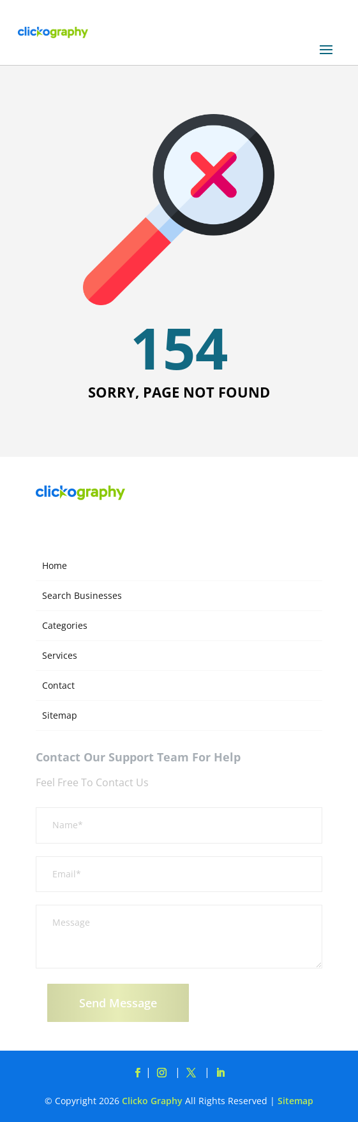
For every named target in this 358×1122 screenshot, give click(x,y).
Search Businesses (82, 595)
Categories (64, 625)
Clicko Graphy (152, 1101)
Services (59, 655)
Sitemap (59, 715)
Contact (58, 685)
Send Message (118, 1003)
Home (54, 565)
